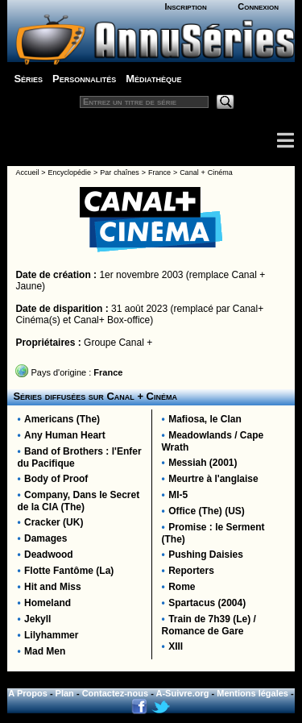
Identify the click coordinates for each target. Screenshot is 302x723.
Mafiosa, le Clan (205, 419)
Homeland (47, 603)
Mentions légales (252, 693)
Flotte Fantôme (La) (69, 570)
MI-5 (178, 495)
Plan (65, 693)
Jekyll (37, 619)
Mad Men (44, 651)
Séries (28, 79)
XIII (175, 646)
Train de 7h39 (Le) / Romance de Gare (209, 625)
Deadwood (48, 554)
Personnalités (84, 79)
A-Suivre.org (182, 693)
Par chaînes (119, 172)
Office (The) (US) (206, 511)
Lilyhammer (51, 635)
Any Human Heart (64, 435)
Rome (181, 586)
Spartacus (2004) (207, 603)
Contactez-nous (115, 693)
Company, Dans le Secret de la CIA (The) (78, 501)
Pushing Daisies (205, 554)
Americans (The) (62, 419)
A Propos (28, 693)
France (159, 172)
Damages (45, 538)
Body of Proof (56, 478)
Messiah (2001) (202, 462)
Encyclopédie (70, 172)
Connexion (258, 6)
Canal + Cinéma (206, 172)
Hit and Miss (52, 586)
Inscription (185, 6)
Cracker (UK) (53, 522)
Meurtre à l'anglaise (213, 478)
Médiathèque (153, 79)
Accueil (27, 172)
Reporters (191, 570)
